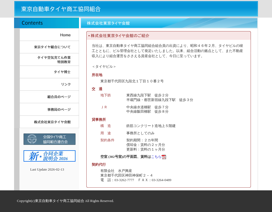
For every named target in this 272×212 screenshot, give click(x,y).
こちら (156, 157)
